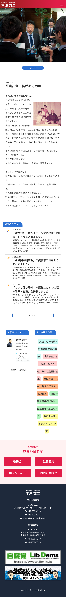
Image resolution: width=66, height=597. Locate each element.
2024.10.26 (16, 284)
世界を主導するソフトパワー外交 (48, 424)
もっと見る (33, 315)
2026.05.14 (16, 229)
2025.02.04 (16, 257)
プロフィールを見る (18, 370)
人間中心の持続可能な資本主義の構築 (47, 349)
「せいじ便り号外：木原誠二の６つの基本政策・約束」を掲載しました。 (35, 289)
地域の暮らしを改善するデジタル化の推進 (47, 386)
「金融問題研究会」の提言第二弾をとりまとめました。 (35, 262)
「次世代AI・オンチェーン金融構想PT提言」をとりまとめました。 (36, 235)
